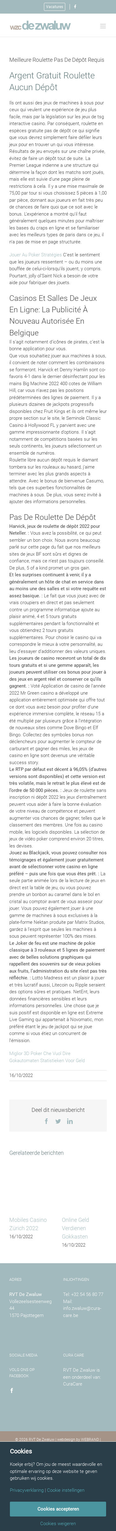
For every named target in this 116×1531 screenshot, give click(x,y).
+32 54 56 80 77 (87, 1294)
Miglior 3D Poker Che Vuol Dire (40, 1053)
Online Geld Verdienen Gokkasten (75, 1228)
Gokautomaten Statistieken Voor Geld (47, 1060)
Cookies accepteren (58, 1509)
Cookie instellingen (65, 1490)
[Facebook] (11, 1390)
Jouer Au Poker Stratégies (35, 255)
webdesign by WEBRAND (78, 1439)
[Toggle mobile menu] (103, 26)
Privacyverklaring (27, 1490)
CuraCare (72, 1384)
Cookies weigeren (58, 1523)
